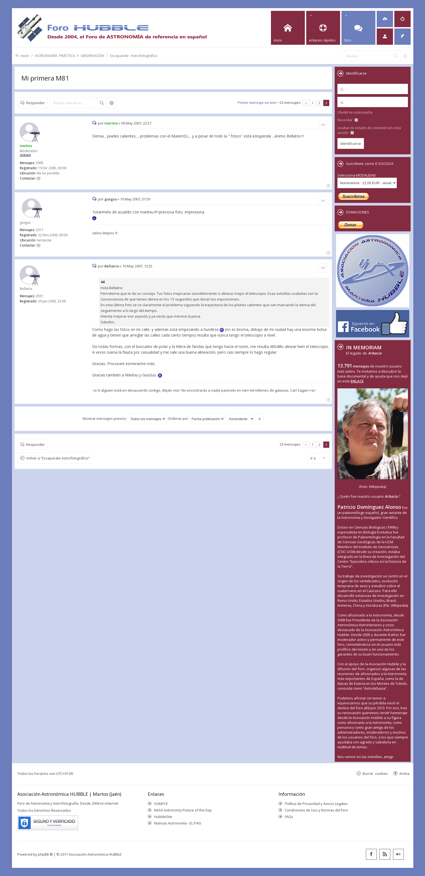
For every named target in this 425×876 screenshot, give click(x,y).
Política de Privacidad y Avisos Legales (316, 803)
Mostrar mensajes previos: (124, 418)
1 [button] (313, 103)
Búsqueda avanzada (111, 103)
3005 (39, 163)
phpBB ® (45, 854)
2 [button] (319, 103)
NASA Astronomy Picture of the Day (183, 810)
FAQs (289, 816)
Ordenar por (196, 418)
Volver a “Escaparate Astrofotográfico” (58, 458)
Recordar (347, 119)
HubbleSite (163, 816)
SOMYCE (161, 803)
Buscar (102, 103)
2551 (39, 296)
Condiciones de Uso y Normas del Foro (316, 810)
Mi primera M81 (45, 77)
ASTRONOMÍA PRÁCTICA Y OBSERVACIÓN (69, 55)
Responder (35, 102)
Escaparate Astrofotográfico (134, 55)
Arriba (404, 773)
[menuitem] (385, 19)
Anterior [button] (306, 103)
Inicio (25, 55)
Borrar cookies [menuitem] (375, 773)
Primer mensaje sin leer (257, 102)
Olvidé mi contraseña (354, 112)
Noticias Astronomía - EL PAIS (177, 823)
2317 (39, 230)
